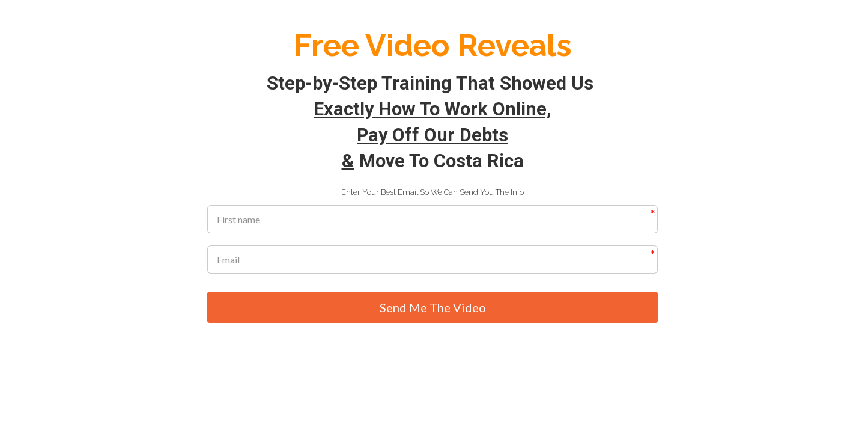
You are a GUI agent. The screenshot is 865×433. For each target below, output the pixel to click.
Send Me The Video (433, 308)
